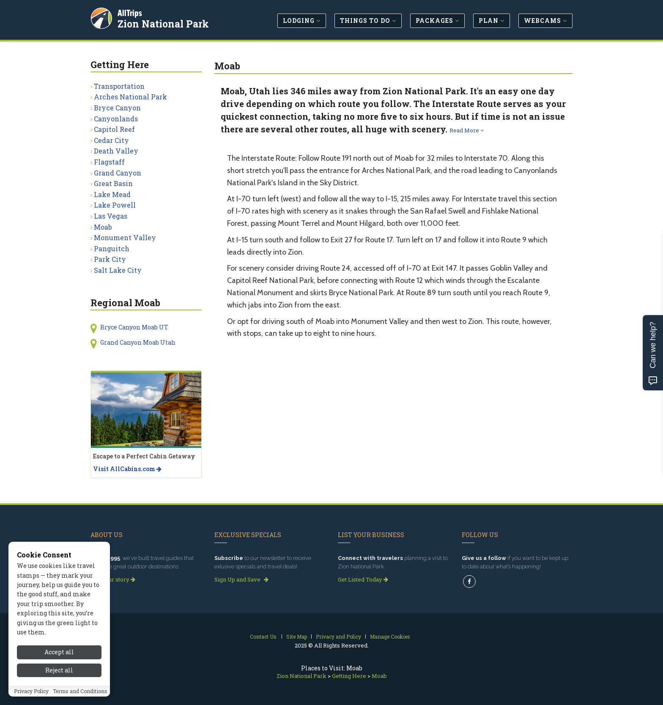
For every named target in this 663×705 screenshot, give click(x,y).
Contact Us (263, 636)
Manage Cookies (390, 636)
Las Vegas (110, 215)
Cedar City (111, 140)
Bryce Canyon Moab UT (134, 327)
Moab (103, 226)
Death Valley (116, 150)
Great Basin (113, 183)
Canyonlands (116, 118)
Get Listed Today (363, 579)
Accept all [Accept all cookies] (59, 661)
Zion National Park (164, 22)
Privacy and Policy (338, 636)
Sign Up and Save (241, 579)
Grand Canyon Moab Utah (137, 342)
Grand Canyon (117, 172)
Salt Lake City (118, 270)
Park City (110, 259)
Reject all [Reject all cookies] (59, 679)
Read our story (112, 579)
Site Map (296, 636)
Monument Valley (125, 237)
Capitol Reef (114, 129)
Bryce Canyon (117, 107)
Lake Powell (115, 204)
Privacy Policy (31, 700)
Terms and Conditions (80, 700)
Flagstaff (109, 161)
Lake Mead (112, 194)
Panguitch (111, 248)
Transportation (119, 86)
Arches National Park (130, 96)
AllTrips (130, 12)
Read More (466, 130)
